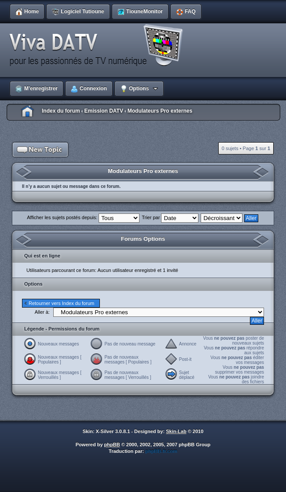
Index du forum (61, 111)
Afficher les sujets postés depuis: (83, 217)
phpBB (112, 444)
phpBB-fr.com (161, 451)
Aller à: (42, 312)
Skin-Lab (176, 431)
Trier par (170, 217)
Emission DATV (103, 111)
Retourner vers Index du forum (61, 303)
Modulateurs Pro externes (160, 111)
